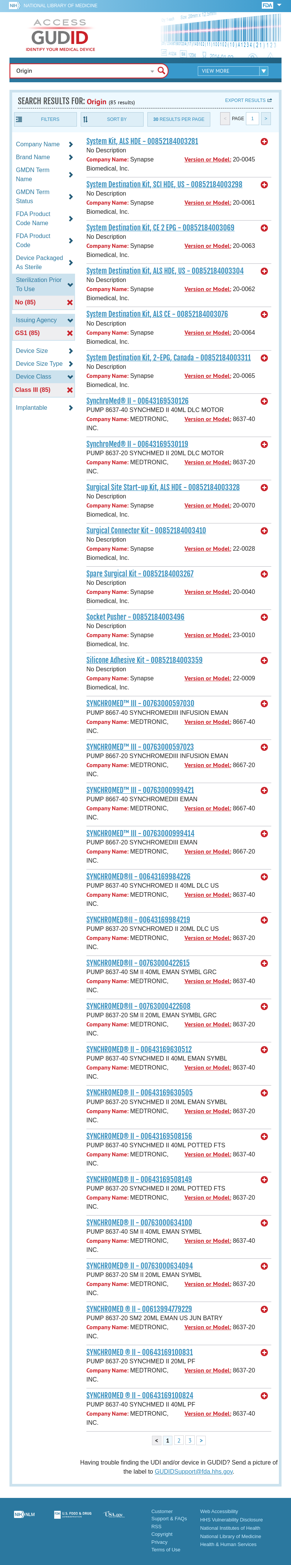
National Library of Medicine (60, 5)
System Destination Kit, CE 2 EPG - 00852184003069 (160, 227)
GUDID (61, 35)
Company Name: (107, 159)
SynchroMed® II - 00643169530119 (137, 444)
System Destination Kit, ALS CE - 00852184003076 (157, 314)
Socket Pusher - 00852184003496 (135, 617)
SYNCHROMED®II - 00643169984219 (138, 919)
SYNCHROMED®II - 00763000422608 (138, 1006)
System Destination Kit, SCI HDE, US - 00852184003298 (164, 184)
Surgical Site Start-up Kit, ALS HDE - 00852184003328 (163, 487)
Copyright (161, 1534)
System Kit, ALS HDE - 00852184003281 (142, 141)
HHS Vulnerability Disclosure (231, 1520)
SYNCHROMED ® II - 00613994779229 (139, 1309)
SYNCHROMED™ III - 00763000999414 (140, 833)
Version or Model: (208, 159)
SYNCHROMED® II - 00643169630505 (139, 1092)
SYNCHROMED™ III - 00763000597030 (140, 703)
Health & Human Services (228, 1544)
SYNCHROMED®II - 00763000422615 (138, 963)
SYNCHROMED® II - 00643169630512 (139, 1049)
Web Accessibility (219, 1511)
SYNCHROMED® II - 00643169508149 (139, 1179)
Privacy (159, 1542)
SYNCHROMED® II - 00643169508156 (139, 1136)
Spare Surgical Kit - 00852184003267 (140, 573)
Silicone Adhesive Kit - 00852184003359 (144, 660)
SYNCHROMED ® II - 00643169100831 (139, 1352)
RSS (156, 1526)
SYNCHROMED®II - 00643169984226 (138, 876)
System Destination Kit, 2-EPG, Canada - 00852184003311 (168, 357)
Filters (50, 119)
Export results (245, 100)
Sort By (117, 119)
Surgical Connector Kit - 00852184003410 (146, 530)
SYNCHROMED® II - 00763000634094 (139, 1265)
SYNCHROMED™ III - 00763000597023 (140, 747)
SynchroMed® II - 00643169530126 (137, 401)
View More (216, 70)
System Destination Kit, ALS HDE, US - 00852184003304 (165, 271)
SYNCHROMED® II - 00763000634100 (139, 1222)
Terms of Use (165, 1549)
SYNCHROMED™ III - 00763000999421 (140, 790)
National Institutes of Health (230, 1528)
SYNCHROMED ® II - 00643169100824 (139, 1395)
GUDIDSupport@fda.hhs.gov (193, 1471)
